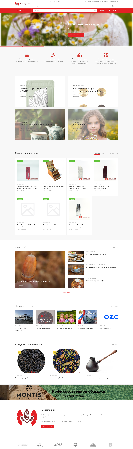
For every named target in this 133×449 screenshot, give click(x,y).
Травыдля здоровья (80, 123)
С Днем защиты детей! (64, 328)
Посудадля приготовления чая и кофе (36, 123)
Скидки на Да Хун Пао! (22, 378)
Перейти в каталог (76, 34)
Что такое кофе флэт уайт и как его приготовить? (101, 267)
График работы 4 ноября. (86, 328)
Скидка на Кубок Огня (57, 378)
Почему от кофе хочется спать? (96, 254)
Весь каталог (114, 153)
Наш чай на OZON (105, 328)
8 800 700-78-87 (54, 2)
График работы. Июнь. (43, 328)
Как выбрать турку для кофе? (95, 281)
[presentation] (15, 445)
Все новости (114, 306)
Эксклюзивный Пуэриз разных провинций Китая (88, 89)
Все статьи (115, 247)
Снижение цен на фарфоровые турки (98, 378)
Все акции (115, 344)
